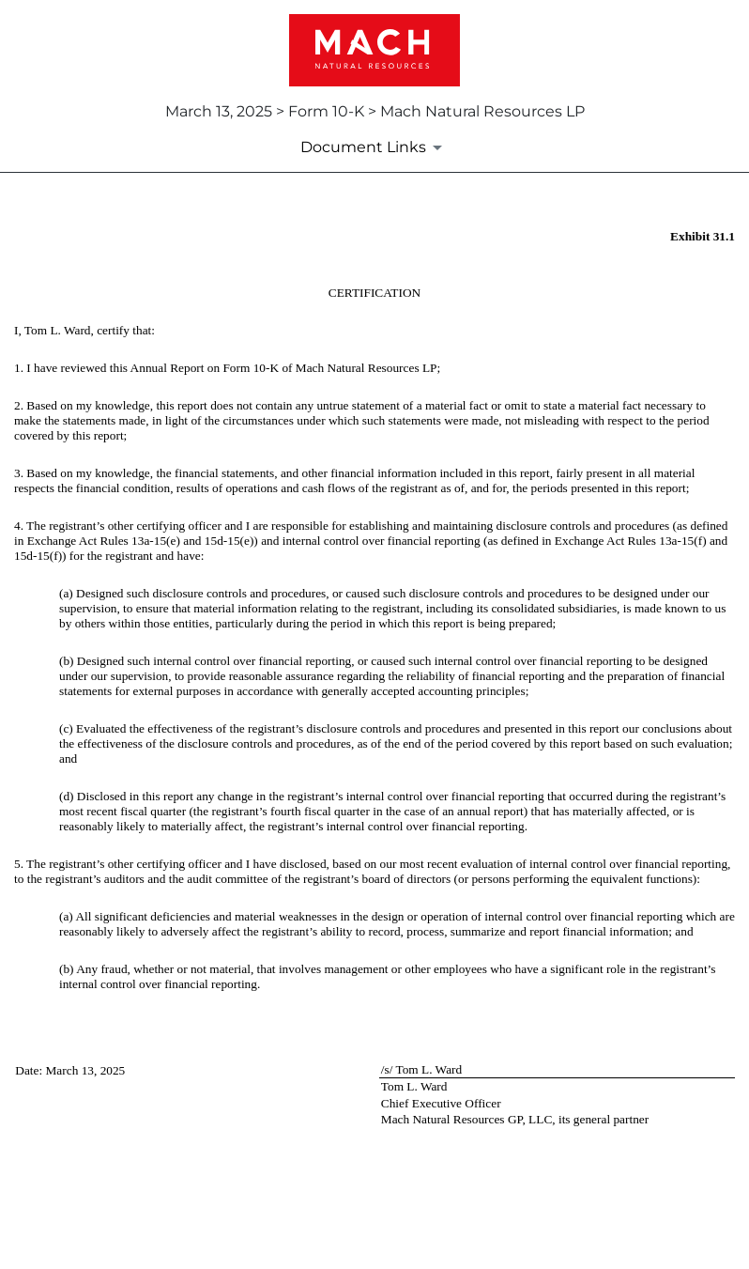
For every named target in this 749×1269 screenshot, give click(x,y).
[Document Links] (374, 147)
